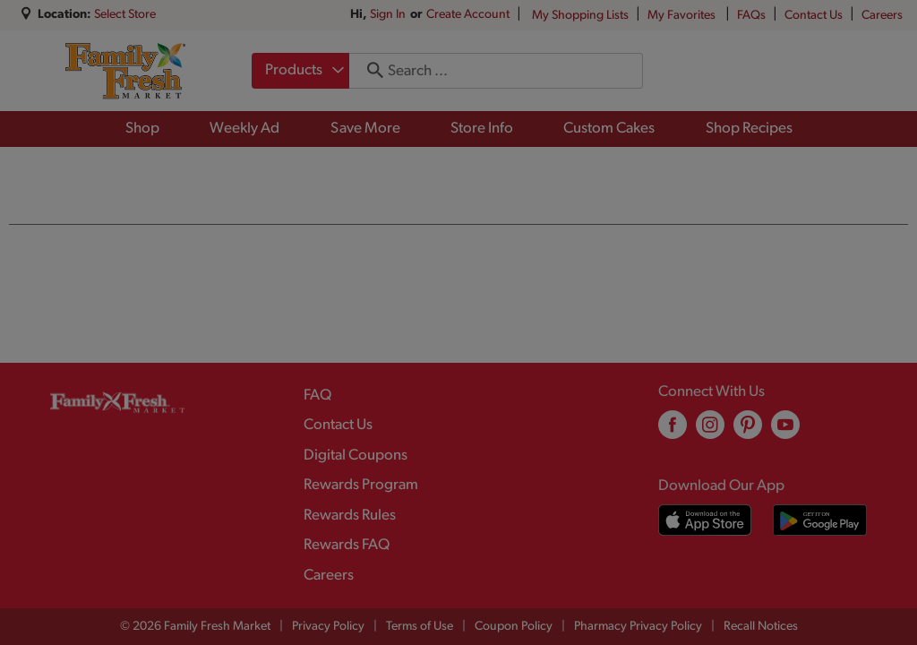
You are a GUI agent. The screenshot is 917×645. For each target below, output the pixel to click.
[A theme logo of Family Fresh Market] (124, 71)
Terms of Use (419, 626)
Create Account (468, 15)
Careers (882, 15)
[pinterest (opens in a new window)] (747, 431)
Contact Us (813, 15)
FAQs (751, 15)
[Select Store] (126, 15)
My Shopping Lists (580, 15)
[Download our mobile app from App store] (705, 520)
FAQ (317, 395)
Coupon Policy (514, 626)
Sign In (388, 15)
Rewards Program (361, 485)
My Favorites (682, 15)
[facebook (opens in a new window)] (672, 431)
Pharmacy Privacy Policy (638, 626)
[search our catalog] (369, 71)
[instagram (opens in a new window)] (710, 431)
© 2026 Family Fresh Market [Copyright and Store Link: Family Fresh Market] (195, 626)
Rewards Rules (350, 515)
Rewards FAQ (347, 545)
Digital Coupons (355, 455)
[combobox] (300, 71)
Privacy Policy (328, 626)
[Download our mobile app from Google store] (820, 520)
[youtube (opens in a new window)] (785, 431)
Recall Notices (761, 626)
